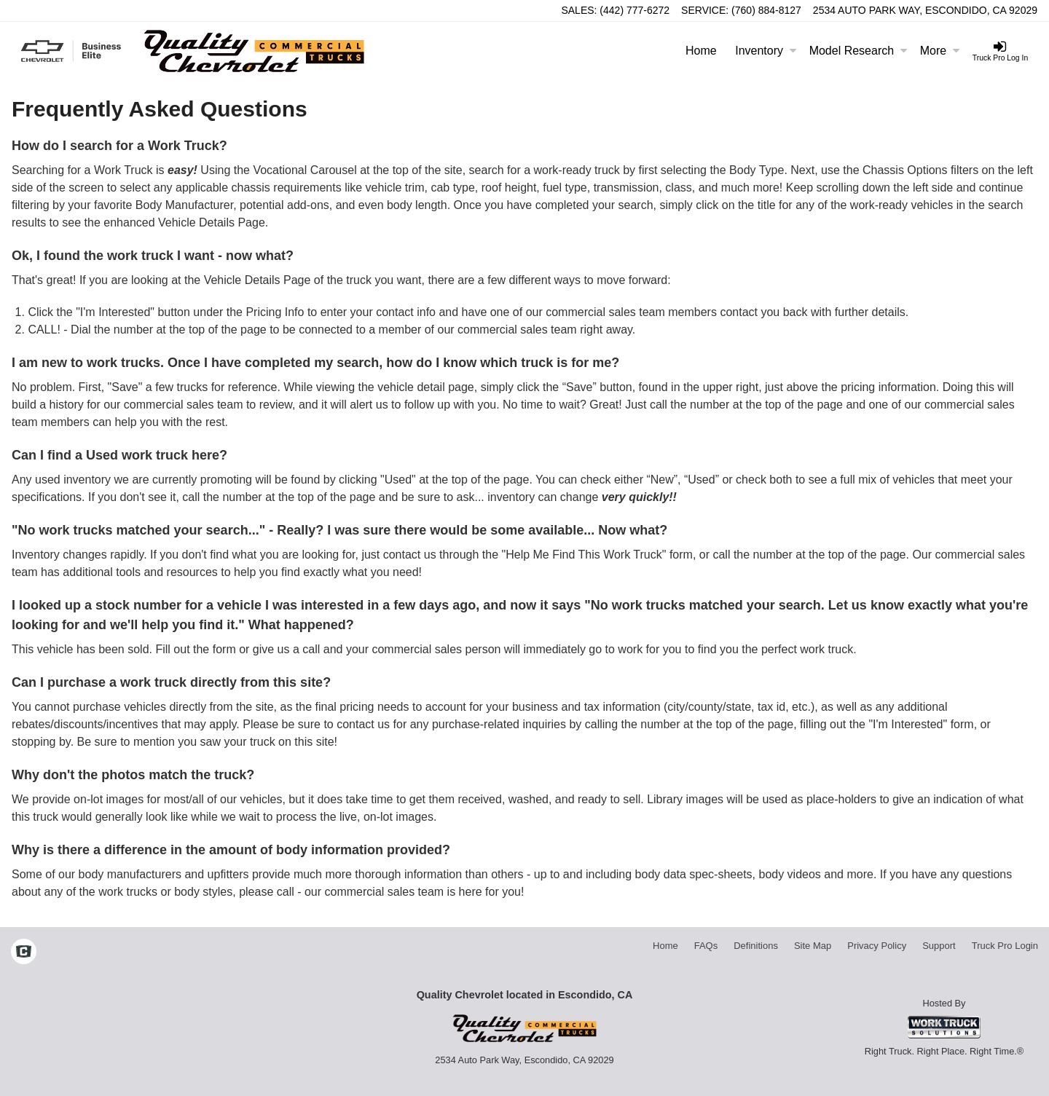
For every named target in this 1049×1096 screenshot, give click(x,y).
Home (701, 50)
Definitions (756, 945)
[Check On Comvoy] (23, 953)
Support (939, 945)
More (939, 50)
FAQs (706, 945)
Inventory (765, 50)
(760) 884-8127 (766, 10)
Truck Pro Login (1005, 945)
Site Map (812, 945)
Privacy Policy (876, 945)
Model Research (858, 50)
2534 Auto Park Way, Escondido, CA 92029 (925, 10)
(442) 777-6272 (634, 10)
